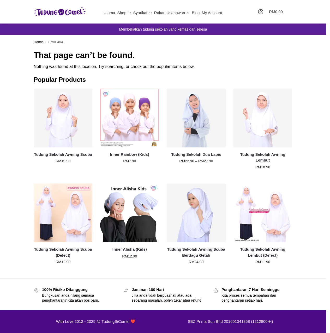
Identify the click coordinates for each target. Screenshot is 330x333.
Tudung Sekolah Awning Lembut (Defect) (262, 252)
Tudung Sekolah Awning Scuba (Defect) (63, 252)
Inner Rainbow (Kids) (129, 154)
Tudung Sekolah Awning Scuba (63, 154)
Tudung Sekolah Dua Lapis (196, 154)
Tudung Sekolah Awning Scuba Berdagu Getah (196, 252)
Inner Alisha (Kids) (129, 249)
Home (38, 42)
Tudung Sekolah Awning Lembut (262, 157)
